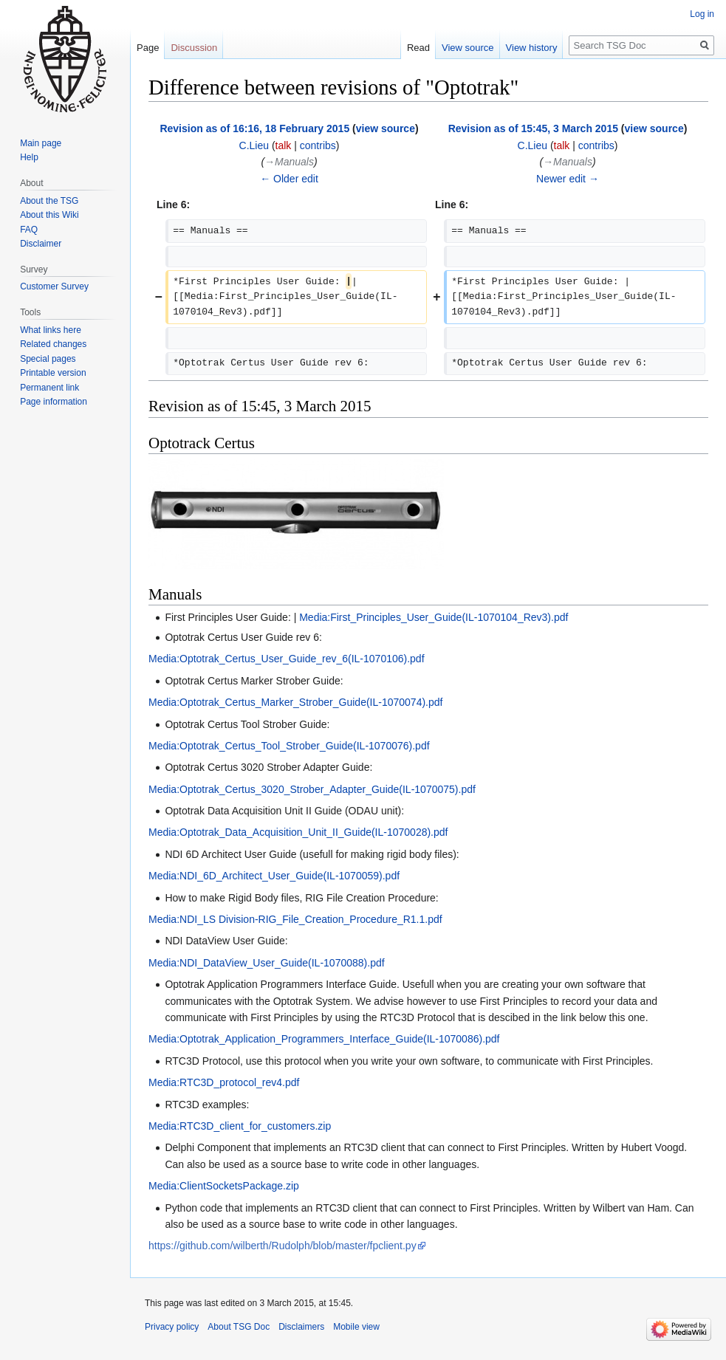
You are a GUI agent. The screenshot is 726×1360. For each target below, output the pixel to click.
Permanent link (49, 387)
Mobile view (356, 1327)
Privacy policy (172, 1327)
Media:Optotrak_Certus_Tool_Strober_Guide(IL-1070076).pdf (289, 746)
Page (148, 47)
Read (418, 47)
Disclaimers (301, 1327)
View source (468, 47)
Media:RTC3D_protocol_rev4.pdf (223, 1082)
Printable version (53, 373)
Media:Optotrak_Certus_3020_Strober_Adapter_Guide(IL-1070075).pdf (312, 789)
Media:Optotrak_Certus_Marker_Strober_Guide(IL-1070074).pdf (295, 702)
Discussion (194, 47)
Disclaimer (40, 243)
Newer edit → (567, 179)
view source (385, 128)
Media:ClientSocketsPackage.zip (223, 1186)
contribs (318, 145)
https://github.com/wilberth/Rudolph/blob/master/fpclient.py (282, 1245)
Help (29, 157)
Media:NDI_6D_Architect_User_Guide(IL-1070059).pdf (274, 876)
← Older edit (289, 179)
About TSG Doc (239, 1327)
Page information (53, 401)
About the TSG (49, 201)
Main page (40, 143)
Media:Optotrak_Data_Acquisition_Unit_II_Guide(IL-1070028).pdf (298, 832)
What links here (50, 330)
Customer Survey (54, 286)
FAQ (29, 229)
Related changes (53, 344)
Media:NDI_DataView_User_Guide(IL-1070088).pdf (266, 963)
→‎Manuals (289, 162)
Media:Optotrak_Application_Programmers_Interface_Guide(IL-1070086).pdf (324, 1039)
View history (532, 47)
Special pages (47, 359)
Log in (702, 14)
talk (283, 145)
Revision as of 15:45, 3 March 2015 (533, 128)
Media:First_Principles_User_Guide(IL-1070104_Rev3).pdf (433, 617)
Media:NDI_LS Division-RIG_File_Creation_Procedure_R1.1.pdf (295, 919)
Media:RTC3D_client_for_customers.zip (239, 1126)
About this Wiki (49, 215)
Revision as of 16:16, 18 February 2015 (254, 128)
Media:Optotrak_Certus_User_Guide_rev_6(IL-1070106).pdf (286, 658)
